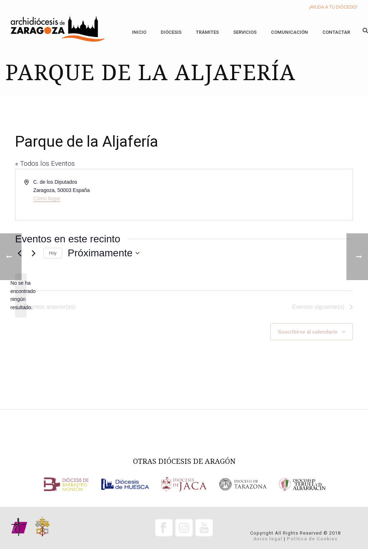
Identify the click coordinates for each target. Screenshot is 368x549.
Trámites (207, 32)
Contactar (336, 32)
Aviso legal (267, 538)
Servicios (245, 32)
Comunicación (289, 32)
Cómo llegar (46, 198)
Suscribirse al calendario (307, 332)
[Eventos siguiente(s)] (33, 253)
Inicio (139, 32)
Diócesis (171, 32)
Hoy (52, 253)
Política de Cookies (312, 538)
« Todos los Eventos (45, 163)
